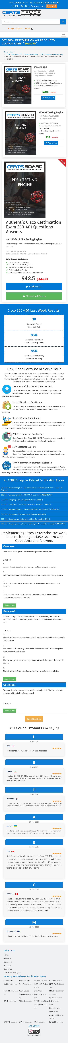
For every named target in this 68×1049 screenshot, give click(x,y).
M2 (50, 1001)
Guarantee (8, 969)
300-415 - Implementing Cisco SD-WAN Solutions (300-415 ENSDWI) (26, 495)
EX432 (52, 980)
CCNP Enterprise (12, 54)
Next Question (34, 719)
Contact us (8, 962)
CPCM (21, 1022)
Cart (29, 29)
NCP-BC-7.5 (54, 984)
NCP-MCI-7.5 (40, 984)
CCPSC (22, 1001)
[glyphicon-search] (63, 21)
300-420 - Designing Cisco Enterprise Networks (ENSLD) (22, 500)
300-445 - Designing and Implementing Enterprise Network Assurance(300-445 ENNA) (33, 524)
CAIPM (7, 1022)
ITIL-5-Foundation (56, 991)
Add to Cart (48, 98)
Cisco (12, 52)
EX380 (36, 980)
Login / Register (15, 29)
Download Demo (34, 296)
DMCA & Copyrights (12, 972)
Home (6, 52)
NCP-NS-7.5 (9, 991)
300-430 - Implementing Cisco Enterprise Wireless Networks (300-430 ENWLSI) (30, 509)
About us (7, 965)
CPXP (6, 1001)
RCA (36, 1022)
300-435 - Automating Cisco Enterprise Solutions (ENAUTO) (23, 514)
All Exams (7, 958)
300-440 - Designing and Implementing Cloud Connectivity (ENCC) (25, 519)
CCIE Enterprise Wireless (29, 54)
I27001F (52, 1022)
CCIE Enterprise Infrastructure (51, 54)
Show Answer (9, 605)
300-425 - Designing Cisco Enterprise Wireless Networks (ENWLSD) (26, 505)
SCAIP (52, 997)
